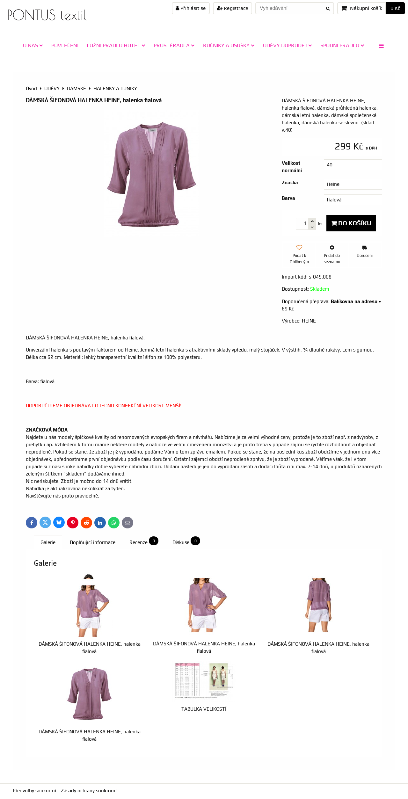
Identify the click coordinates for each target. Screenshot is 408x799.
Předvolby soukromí (34, 790)
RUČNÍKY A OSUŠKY (229, 45)
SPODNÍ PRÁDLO (342, 45)
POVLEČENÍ (64, 45)
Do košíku (351, 223)
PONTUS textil (47, 15)
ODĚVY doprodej (287, 45)
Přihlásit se (191, 8)
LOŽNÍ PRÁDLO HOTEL (116, 45)
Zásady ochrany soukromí (89, 790)
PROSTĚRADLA (174, 45)
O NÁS (33, 45)
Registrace (232, 8)
